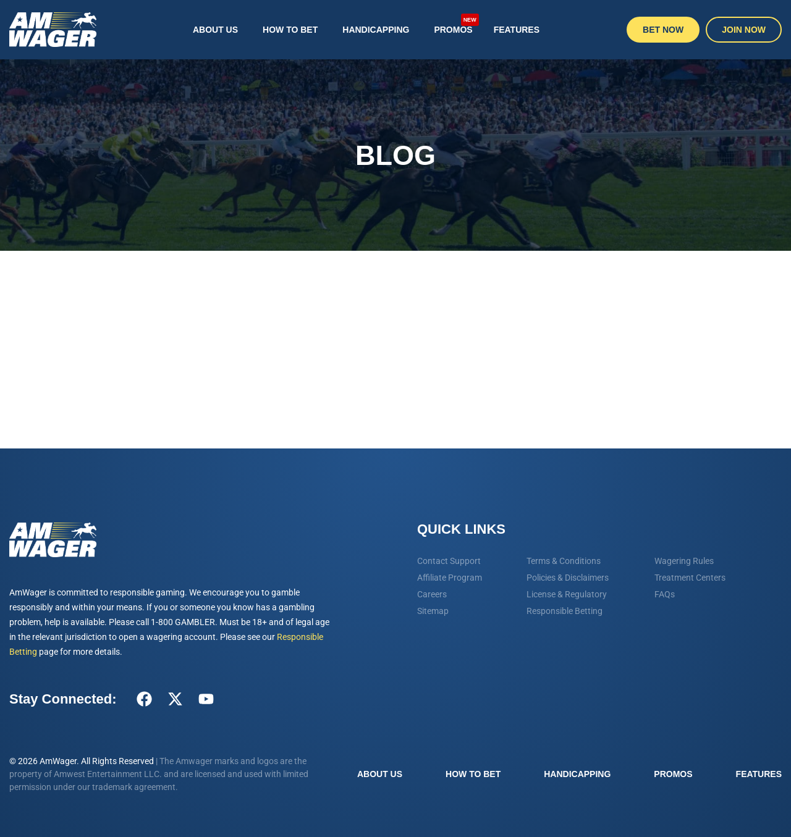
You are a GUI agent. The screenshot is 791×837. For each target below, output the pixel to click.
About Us (215, 30)
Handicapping (375, 30)
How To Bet (290, 30)
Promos (456, 24)
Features (516, 30)
